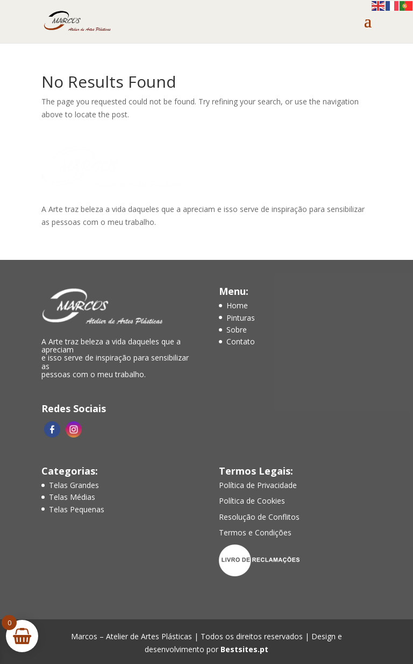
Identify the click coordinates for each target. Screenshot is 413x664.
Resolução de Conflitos (259, 517)
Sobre (236, 329)
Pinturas (240, 318)
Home (237, 305)
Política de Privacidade (258, 485)
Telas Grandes (74, 485)
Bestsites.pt (244, 649)
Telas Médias (72, 497)
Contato (240, 341)
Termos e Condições (255, 532)
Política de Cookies (252, 501)
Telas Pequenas (76, 509)
